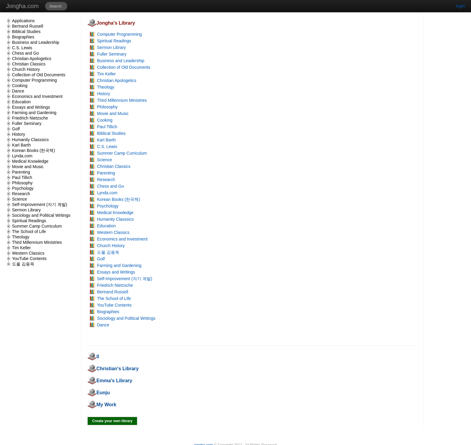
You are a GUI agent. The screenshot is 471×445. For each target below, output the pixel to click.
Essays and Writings (31, 107)
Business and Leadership (35, 42)
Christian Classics (28, 64)
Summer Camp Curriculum (37, 226)
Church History (26, 69)
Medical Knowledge (30, 161)
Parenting (21, 172)
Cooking (19, 85)
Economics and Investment (37, 96)
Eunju (103, 392)
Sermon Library (26, 209)
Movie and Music (28, 166)
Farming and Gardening (34, 112)
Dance (18, 91)
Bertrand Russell (27, 26)
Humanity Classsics (30, 139)
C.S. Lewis (22, 47)
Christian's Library (117, 368)
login (460, 6)
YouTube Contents (29, 258)
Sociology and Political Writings (41, 215)
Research (21, 193)
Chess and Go (25, 53)
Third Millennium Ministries (37, 242)
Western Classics (28, 253)
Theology (20, 237)
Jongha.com (22, 6)
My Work (106, 404)
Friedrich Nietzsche (30, 118)
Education (21, 101)
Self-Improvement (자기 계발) (39, 204)
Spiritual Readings (29, 220)
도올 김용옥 (23, 264)
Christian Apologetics (31, 58)
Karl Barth (21, 145)
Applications (23, 20)
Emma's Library (114, 380)
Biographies (23, 37)
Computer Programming (34, 80)
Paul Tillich (22, 177)
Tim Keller (21, 247)
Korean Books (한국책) (33, 150)
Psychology (23, 188)
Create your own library (112, 421)
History (18, 134)
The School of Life (29, 231)
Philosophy (22, 182)
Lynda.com (22, 155)
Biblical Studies (26, 31)
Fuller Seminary (26, 123)
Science (19, 199)
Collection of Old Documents (38, 74)
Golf (16, 128)
